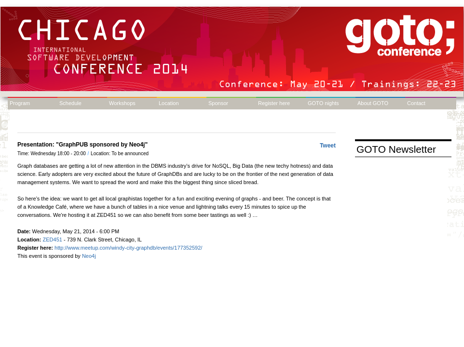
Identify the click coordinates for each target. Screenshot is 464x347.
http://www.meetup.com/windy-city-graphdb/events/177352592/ (128, 248)
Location (169, 103)
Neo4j (89, 256)
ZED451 (52, 239)
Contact (416, 103)
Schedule (70, 103)
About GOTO (372, 103)
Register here (274, 103)
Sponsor (218, 103)
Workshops (122, 103)
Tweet (328, 145)
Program (20, 103)
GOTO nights (323, 103)
